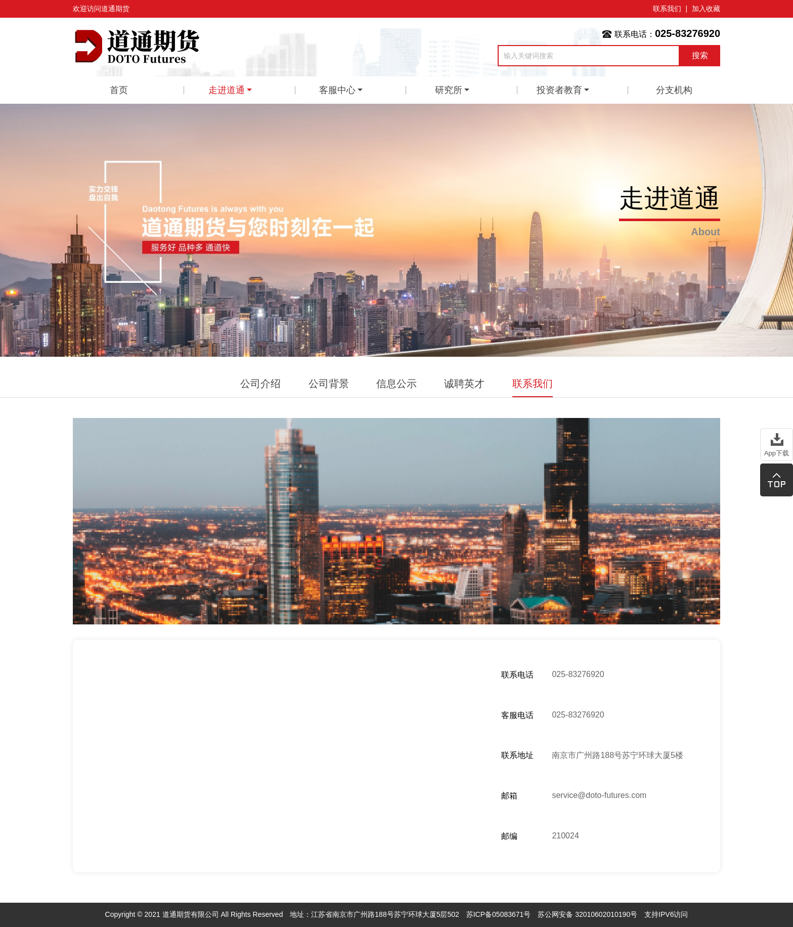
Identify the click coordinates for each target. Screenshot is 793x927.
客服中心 (337, 90)
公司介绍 (260, 383)
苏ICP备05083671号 (498, 914)
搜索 (700, 55)
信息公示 (396, 383)
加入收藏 (706, 9)
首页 (119, 90)
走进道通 (226, 90)
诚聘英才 (464, 383)
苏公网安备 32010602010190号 (587, 914)
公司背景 (329, 383)
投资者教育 (559, 90)
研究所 (448, 90)
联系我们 (667, 9)
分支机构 (674, 90)
